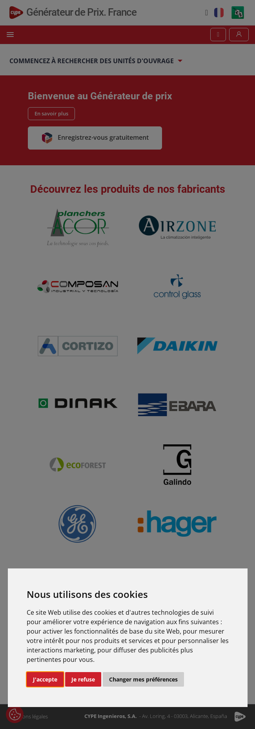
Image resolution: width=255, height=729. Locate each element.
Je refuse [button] (83, 679)
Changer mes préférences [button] (143, 679)
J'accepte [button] (45, 679)
